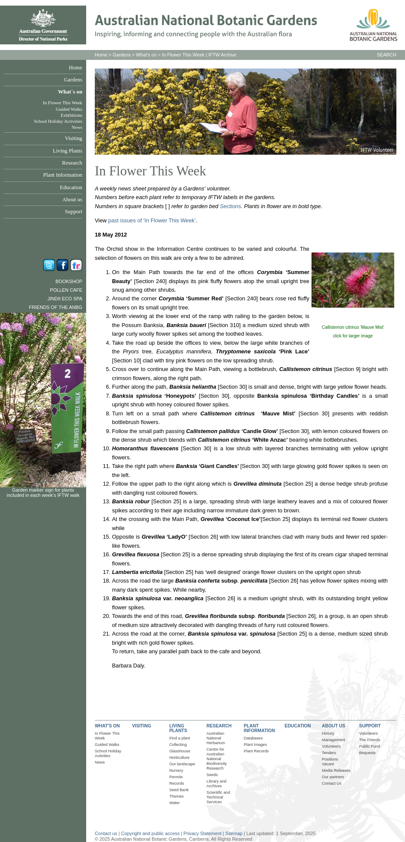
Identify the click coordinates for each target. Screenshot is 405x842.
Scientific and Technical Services (218, 797)
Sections (230, 206)
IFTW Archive (223, 54)
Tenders (329, 753)
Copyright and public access (150, 833)
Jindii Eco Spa (64, 298)
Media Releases (336, 770)
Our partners (333, 777)
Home (75, 68)
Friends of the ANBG (55, 307)
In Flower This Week (62, 102)
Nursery (176, 770)
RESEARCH (218, 725)
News (77, 127)
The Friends (369, 740)
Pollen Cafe (66, 290)
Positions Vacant (330, 761)
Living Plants (67, 151)
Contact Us (332, 783)
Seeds (212, 775)
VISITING (141, 725)
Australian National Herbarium (215, 738)
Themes (176, 796)
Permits (176, 777)
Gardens (73, 80)
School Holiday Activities (58, 121)
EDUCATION (298, 725)
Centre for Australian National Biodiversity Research (216, 758)
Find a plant (179, 738)
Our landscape (182, 764)
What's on (146, 54)
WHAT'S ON (107, 725)
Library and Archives (216, 783)
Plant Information (62, 175)
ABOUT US (333, 725)
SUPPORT (370, 725)
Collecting (178, 744)
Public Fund (369, 746)
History (328, 733)
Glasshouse (179, 751)
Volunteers (331, 746)
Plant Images (255, 744)
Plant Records (256, 751)
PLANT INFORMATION (259, 728)
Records (176, 783)
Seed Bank (179, 790)
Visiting (73, 138)
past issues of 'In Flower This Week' (152, 220)
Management (333, 740)
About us (72, 199)
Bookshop (69, 281)
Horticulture (179, 757)
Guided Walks (69, 109)
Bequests (367, 753)
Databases (253, 738)
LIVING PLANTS (178, 728)
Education (71, 187)
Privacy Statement (203, 833)
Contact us (106, 833)
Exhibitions (71, 115)
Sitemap (234, 833)
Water (174, 803)
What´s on (70, 92)
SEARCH (386, 54)
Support (73, 212)
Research (72, 163)
